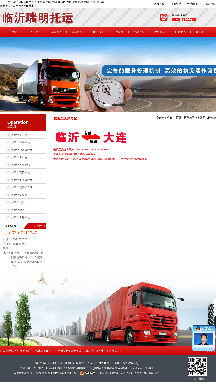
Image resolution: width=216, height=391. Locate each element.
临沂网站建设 (151, 373)
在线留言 (159, 32)
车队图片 (56, 32)
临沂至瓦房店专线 (21, 187)
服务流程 (97, 32)
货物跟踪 (139, 32)
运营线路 (77, 32)
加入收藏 (209, 3)
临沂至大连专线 (20, 217)
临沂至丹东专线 (20, 142)
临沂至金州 (18, 209)
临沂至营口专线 (20, 172)
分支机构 (118, 32)
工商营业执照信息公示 (101, 373)
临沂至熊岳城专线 (21, 149)
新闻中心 (180, 32)
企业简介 (35, 32)
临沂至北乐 (18, 202)
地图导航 (176, 3)
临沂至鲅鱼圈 (19, 194)
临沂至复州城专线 (21, 179)
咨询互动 (159, 3)
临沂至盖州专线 (20, 164)
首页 (15, 32)
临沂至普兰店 (19, 134)
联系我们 (201, 32)
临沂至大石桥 (19, 157)
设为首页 (192, 3)
